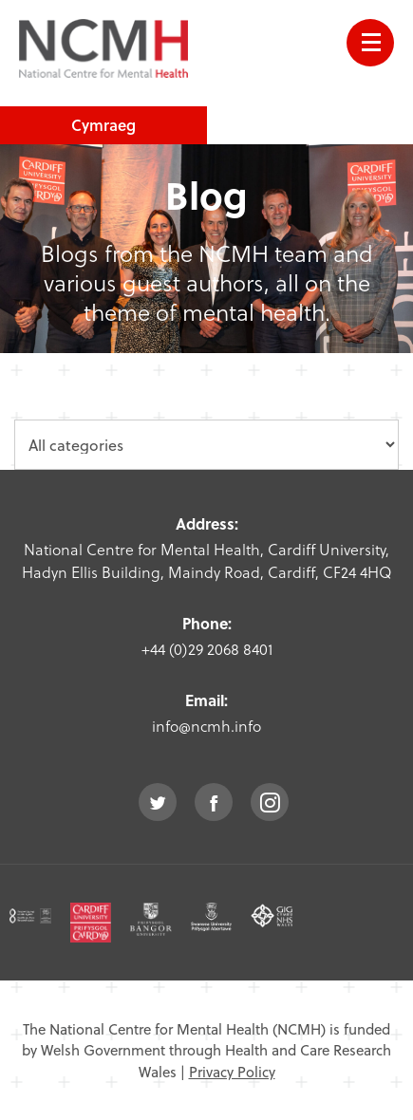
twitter (158, 802)
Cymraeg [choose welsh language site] (103, 125)
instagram (270, 802)
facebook (214, 802)
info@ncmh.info (206, 726)
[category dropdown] (206, 445)
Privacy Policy (232, 1071)
